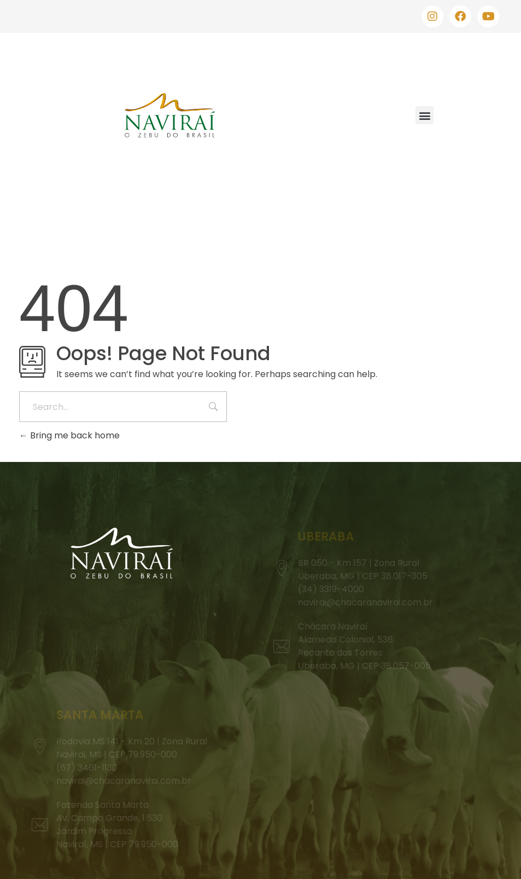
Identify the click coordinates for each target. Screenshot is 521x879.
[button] (424, 115)
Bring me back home (69, 435)
